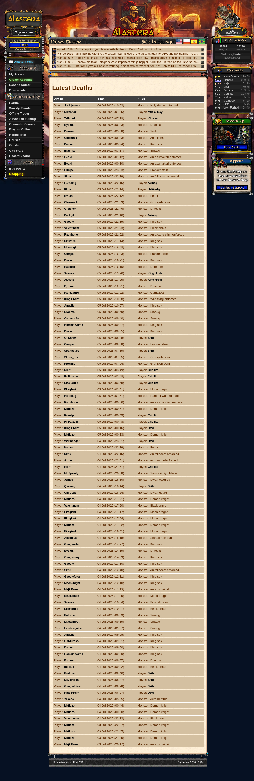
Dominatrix (229, 90)
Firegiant (70, 389)
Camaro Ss (71, 318)
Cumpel (69, 170)
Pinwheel (70, 241)
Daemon (69, 144)
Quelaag (69, 486)
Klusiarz (153, 118)
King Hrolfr (155, 273)
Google (69, 221)
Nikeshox (70, 112)
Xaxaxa (69, 273)
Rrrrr (67, 370)
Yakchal (69, 699)
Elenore (228, 80)
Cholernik (70, 137)
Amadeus (70, 537)
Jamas (68, 479)
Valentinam (71, 228)
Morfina (228, 93)
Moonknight (72, 583)
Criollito (153, 370)
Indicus (69, 667)
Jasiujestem (72, 105)
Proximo (69, 363)
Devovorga (71, 679)
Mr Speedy (71, 473)
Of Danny (70, 337)
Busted (237, 54)
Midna (227, 97)
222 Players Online (232, 31)
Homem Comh (73, 325)
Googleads (71, 544)
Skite (67, 176)
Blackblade (71, 596)
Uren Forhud (231, 107)
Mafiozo (69, 408)
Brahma (69, 150)
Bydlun (69, 125)
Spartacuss (71, 350)
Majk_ (227, 83)
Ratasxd (69, 266)
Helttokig (70, 183)
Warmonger (71, 441)
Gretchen (70, 208)
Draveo (69, 131)
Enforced (70, 615)
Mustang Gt (71, 621)
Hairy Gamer (231, 76)
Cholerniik (71, 202)
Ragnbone (71, 234)
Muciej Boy (155, 112)
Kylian (68, 195)
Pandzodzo (71, 292)
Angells (69, 305)
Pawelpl (69, 415)
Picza (67, 189)
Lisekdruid (71, 383)
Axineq (152, 183)
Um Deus (70, 492)
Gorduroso (71, 641)
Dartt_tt (69, 215)
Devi (151, 428)
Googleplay (71, 557)
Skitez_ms (71, 357)
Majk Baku (71, 589)
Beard (68, 157)
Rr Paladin (71, 376)
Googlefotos (72, 576)
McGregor (229, 100)
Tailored (69, 118)
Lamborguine (73, 628)
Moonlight (70, 247)
